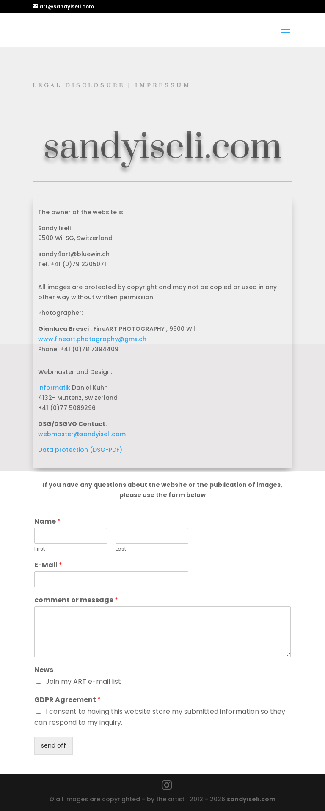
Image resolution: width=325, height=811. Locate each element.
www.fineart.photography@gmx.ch (92, 339)
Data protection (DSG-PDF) (80, 449)
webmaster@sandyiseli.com (82, 434)
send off (53, 745)
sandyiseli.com (251, 799)
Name (47, 521)
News (43, 670)
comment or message (76, 600)
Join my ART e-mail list (83, 681)
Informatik (54, 387)
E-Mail (48, 565)
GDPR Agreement (67, 700)
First (39, 549)
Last (121, 549)
